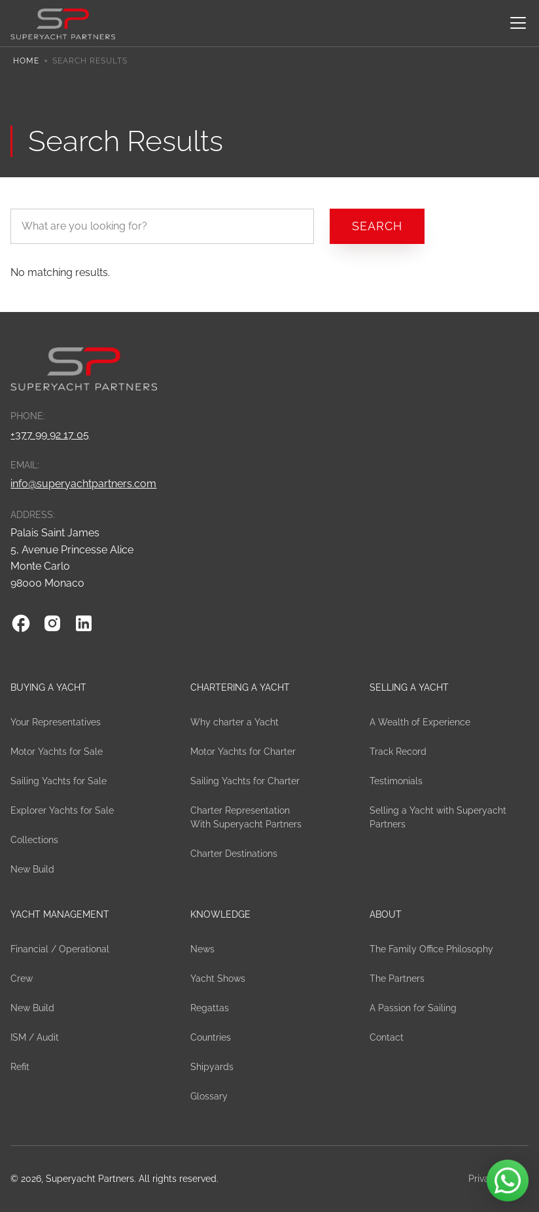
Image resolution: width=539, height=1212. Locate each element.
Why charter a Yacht (234, 722)
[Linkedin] (83, 623)
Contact (387, 1037)
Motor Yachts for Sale (56, 751)
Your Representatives (55, 722)
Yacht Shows (217, 978)
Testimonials (396, 781)
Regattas (209, 1008)
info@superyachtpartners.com (83, 483)
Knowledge (220, 914)
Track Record (398, 751)
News (202, 949)
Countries (210, 1037)
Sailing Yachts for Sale (58, 781)
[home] (62, 23)
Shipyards (212, 1067)
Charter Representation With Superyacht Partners (246, 817)
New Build (32, 869)
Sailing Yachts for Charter (245, 781)
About (386, 914)
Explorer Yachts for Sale (62, 810)
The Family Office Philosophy (431, 949)
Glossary (209, 1096)
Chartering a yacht (240, 687)
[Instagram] (52, 623)
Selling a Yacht (409, 687)
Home (26, 60)
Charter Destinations (233, 853)
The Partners (397, 978)
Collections (34, 840)
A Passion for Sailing (413, 1008)
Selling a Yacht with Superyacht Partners (438, 817)
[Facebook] (20, 623)
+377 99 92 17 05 (49, 434)
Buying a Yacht (48, 687)
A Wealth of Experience (420, 722)
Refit (19, 1067)
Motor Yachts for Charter (243, 751)
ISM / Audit (34, 1037)
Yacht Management (59, 914)
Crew (21, 978)
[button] (515, 23)
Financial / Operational (59, 949)
